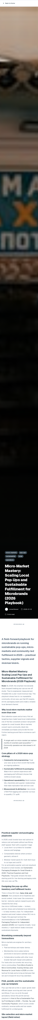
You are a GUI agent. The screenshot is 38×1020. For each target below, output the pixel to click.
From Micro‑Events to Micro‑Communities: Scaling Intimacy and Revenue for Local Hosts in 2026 (17, 968)
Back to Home (9, 3)
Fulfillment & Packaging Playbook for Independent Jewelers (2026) (15, 922)
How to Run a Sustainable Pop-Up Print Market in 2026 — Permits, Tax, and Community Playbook (18, 1001)
